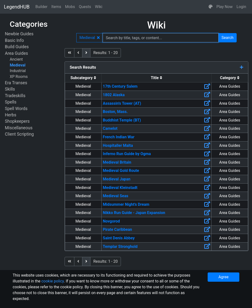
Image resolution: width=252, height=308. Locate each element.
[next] (86, 52)
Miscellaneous (18, 127)
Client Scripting (19, 134)
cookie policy (52, 281)
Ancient (16, 59)
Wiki (98, 6)
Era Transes (16, 82)
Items (56, 6)
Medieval (18, 65)
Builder (41, 6)
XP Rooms (19, 76)
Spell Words (16, 108)
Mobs (70, 6)
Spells (10, 102)
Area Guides (16, 53)
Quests (85, 6)
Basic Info (14, 40)
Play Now (224, 6)
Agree (223, 277)
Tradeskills (15, 95)
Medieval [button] (89, 37)
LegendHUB (16, 7)
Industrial (18, 70)
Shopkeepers (17, 121)
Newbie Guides (19, 33)
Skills (10, 89)
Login (241, 6)
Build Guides (17, 46)
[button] (210, 7)
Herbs (10, 114)
